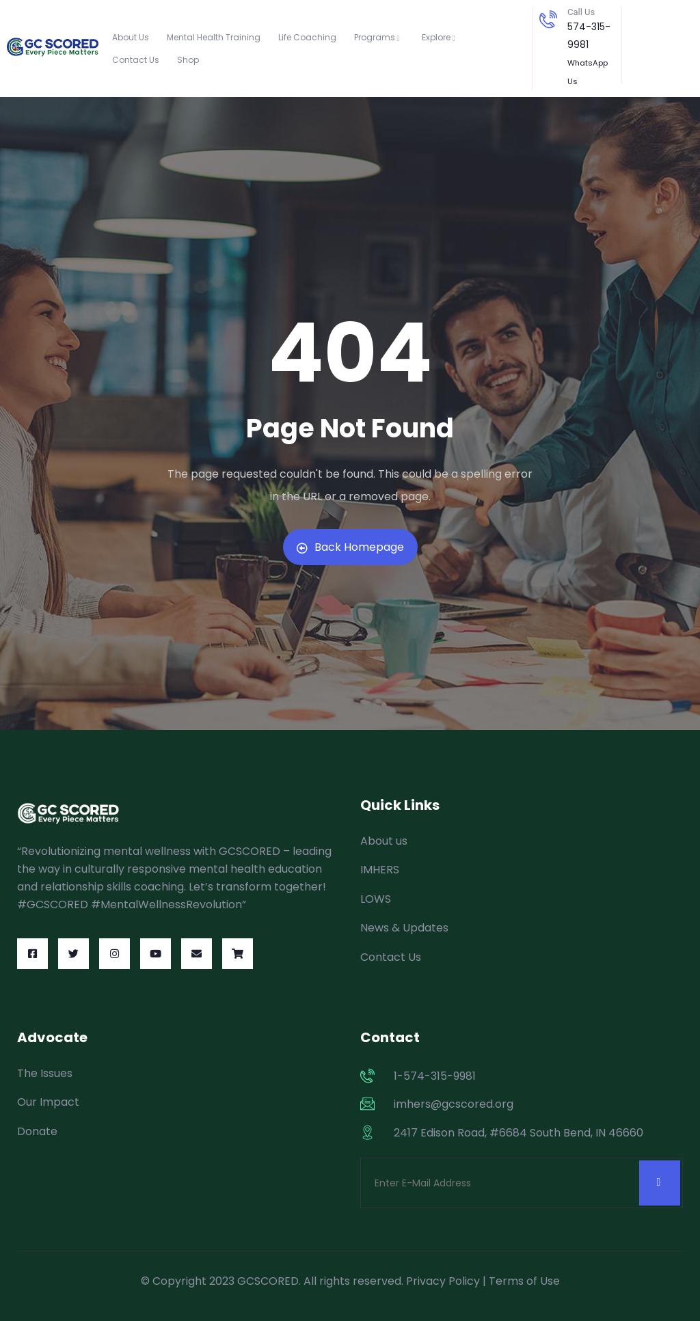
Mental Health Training (213, 37)
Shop (188, 60)
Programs (379, 37)
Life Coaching (307, 37)
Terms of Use (524, 1281)
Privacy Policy (443, 1281)
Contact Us (135, 60)
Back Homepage (350, 547)
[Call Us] (548, 19)
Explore (440, 37)
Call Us (581, 12)
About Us (130, 37)
